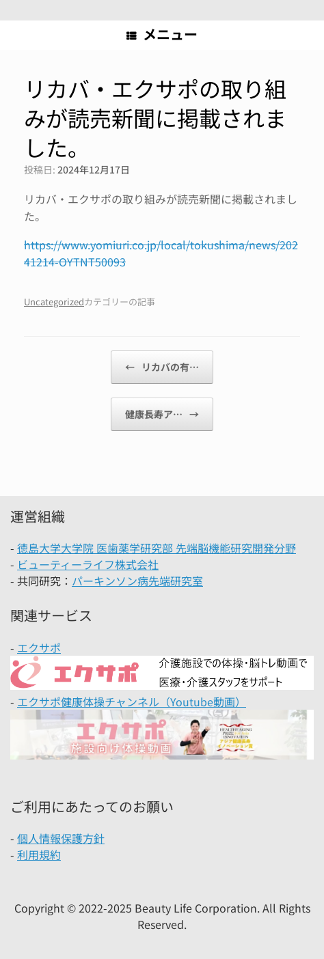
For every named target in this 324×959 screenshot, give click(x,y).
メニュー (162, 34)
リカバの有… (162, 367)
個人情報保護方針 (61, 838)
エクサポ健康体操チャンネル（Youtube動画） (131, 701)
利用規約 (39, 854)
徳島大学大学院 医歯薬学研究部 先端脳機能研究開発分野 (156, 548)
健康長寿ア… (162, 414)
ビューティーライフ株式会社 (88, 564)
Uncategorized (54, 301)
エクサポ (39, 647)
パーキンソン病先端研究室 (137, 580)
